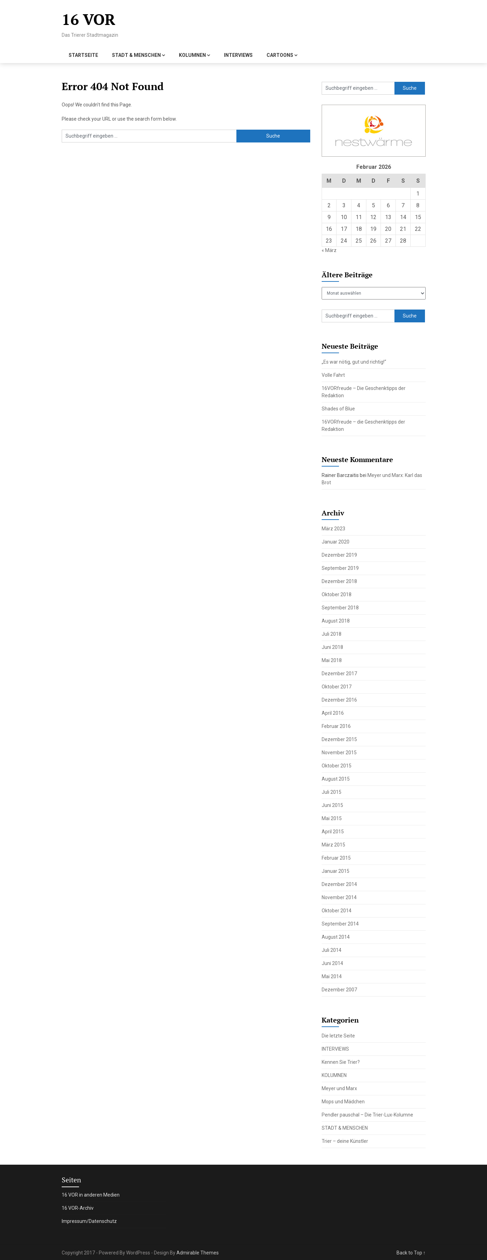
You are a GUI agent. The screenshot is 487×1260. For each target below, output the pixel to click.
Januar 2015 (335, 871)
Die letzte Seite (338, 1036)
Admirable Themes (197, 1252)
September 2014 (340, 924)
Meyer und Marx (339, 1088)
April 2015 (333, 831)
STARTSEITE (83, 55)
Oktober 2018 (336, 594)
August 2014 (336, 937)
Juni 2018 (332, 647)
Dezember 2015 (339, 739)
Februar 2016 (336, 726)
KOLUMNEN (192, 55)
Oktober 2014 (336, 910)
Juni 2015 (332, 805)
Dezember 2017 (339, 673)
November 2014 (339, 897)
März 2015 (333, 845)
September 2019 (340, 568)
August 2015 (336, 779)
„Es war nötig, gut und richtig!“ (354, 362)
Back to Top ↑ (411, 1252)
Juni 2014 (332, 963)
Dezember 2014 (339, 884)
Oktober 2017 (336, 686)
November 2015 (339, 752)
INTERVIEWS (238, 55)
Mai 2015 (332, 818)
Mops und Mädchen (343, 1101)
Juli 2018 (331, 634)
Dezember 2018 (339, 581)
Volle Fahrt (333, 375)
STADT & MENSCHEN (136, 55)
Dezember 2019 (339, 555)
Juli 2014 (331, 950)
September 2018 (340, 607)
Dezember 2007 (339, 989)
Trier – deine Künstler (345, 1141)
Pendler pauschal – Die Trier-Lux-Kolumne (367, 1115)
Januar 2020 (335, 542)
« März (329, 250)
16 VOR (88, 19)
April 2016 (333, 713)
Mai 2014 (332, 976)
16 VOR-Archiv (78, 1208)
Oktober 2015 (336, 765)
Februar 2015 (336, 858)
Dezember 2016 (339, 700)
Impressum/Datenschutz (89, 1221)
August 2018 (336, 621)
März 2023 (333, 528)
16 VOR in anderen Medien (91, 1195)
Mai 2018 (332, 660)
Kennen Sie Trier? (341, 1062)
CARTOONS (280, 55)
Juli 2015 (331, 792)
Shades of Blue (338, 408)
